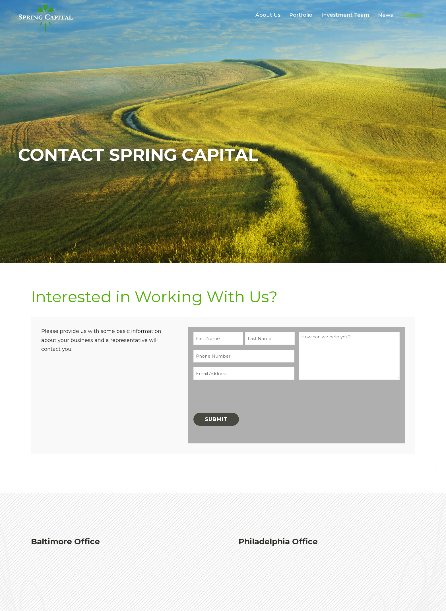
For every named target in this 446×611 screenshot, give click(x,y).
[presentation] (236, 395)
